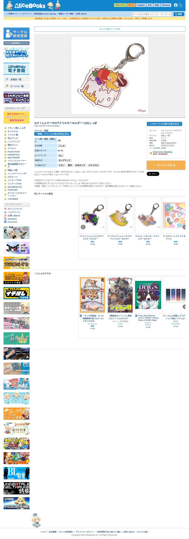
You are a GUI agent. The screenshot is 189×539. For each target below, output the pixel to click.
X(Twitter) (12, 219)
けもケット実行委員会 (120, 321)
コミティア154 (14, 184)
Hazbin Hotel (14, 152)
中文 (150, 5)
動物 (46, 130)
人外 (23, 128)
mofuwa (148, 322)
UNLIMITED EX (15, 187)
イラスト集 (13, 135)
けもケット (13, 177)
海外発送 (45, 14)
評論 (10, 170)
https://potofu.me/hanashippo (47, 126)
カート (131, 5)
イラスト (148, 325)
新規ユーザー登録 (66, 14)
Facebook (12, 222)
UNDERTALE (14, 155)
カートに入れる (166, 165)
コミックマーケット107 (17, 174)
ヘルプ (43, 532)
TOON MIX (13, 190)
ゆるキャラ (80, 165)
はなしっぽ (165, 135)
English (141, 5)
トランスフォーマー (17, 161)
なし (61, 155)
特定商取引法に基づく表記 (108, 532)
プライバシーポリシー (85, 532)
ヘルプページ (26, 14)
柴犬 (70, 165)
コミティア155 (14, 180)
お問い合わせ (81, 14)
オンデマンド (64, 160)
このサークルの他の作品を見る (164, 124)
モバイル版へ (143, 532)
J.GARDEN (13, 199)
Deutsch (166, 5)
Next (185, 227)
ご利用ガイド (12, 14)
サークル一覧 (15, 86)
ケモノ (11, 128)
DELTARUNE (14, 158)
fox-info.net (92, 324)
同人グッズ (13, 138)
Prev (83, 227)
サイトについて (15, 209)
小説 (15, 170)
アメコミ (12, 148)
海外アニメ (13, 145)
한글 (157, 5)
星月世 (175, 321)
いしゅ (62, 146)
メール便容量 (154, 148)
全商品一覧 (13, 79)
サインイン (120, 5)
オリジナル (13, 131)
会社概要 (53, 532)
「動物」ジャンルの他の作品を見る (52, 134)
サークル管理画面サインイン (16, 43)
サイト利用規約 (66, 532)
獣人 (18, 128)
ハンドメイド (14, 142)
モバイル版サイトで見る (109, 29)
